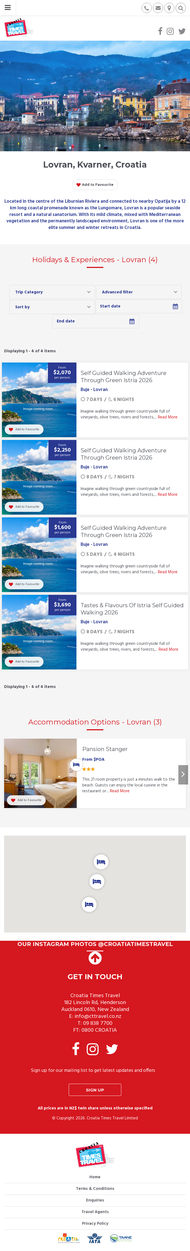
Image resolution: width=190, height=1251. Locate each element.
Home (95, 1177)
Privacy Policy (95, 1223)
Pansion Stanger (105, 749)
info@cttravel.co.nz (98, 1016)
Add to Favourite (95, 185)
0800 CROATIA (99, 1030)
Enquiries (95, 1200)
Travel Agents (95, 1212)
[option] (95, 775)
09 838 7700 (97, 1023)
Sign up (95, 1090)
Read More (168, 417)
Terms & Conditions (95, 1188)
